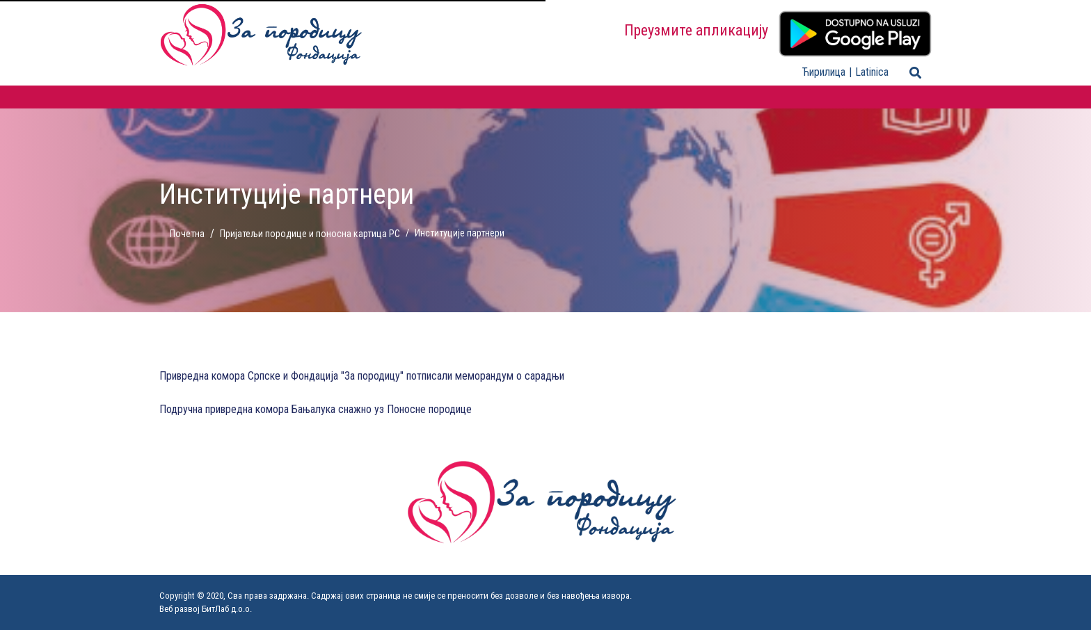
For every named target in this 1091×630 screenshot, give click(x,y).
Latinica (872, 72)
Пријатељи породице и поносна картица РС (310, 233)
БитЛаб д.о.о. (227, 609)
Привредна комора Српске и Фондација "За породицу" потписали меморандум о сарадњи (361, 375)
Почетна (187, 233)
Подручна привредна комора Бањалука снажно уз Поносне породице (315, 409)
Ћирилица (823, 72)
